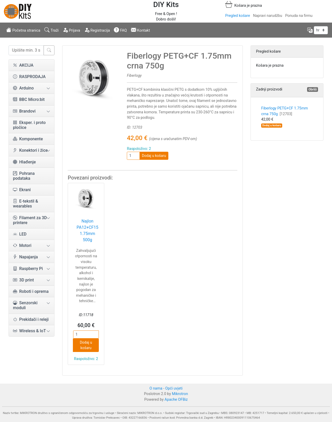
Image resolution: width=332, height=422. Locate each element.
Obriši (312, 89)
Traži (51, 30)
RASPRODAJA (29, 76)
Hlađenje (24, 162)
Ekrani (22, 189)
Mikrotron (180, 394)
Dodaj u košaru (154, 156)
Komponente (28, 138)
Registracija (97, 30)
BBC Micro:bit (29, 99)
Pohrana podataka (24, 176)
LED (19, 234)
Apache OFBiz (176, 399)
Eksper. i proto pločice (29, 125)
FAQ (120, 30)
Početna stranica (23, 30)
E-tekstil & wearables (25, 204)
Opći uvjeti (174, 388)
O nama (155, 388)
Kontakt (140, 30)
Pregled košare (237, 15)
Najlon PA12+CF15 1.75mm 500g (87, 230)
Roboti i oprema (31, 291)
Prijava (71, 30)
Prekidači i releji (31, 319)
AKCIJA (23, 65)
